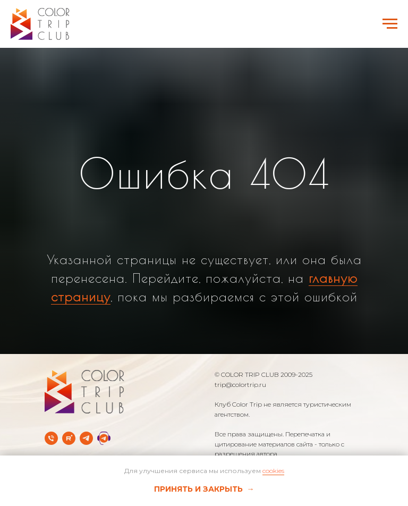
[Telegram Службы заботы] (103, 438)
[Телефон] (51, 438)
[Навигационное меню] (389, 24)
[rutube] (68, 438)
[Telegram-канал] (86, 438)
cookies (273, 471)
